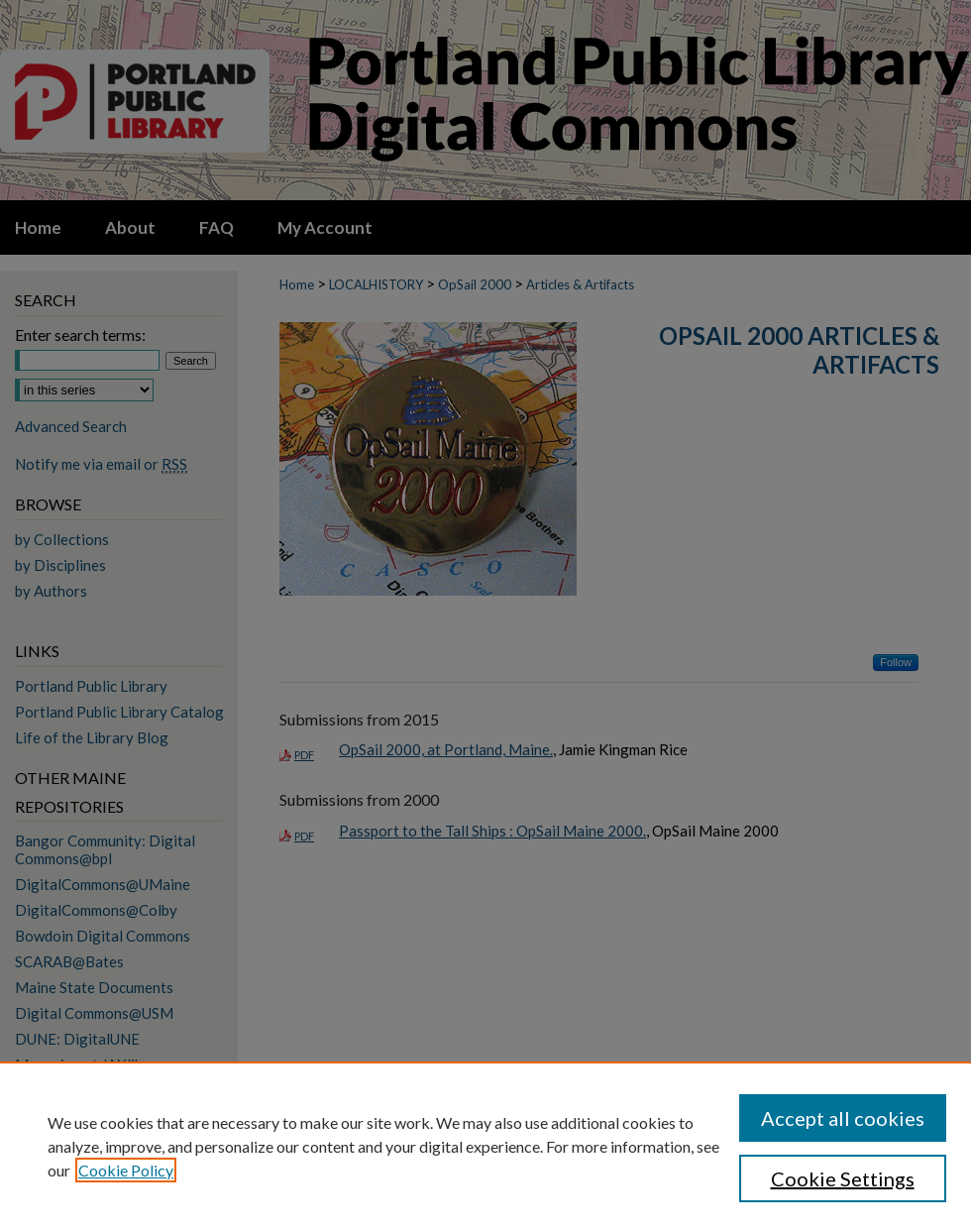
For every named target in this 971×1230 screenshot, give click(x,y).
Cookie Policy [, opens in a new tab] (125, 1170)
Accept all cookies (842, 1118)
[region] (485, 1146)
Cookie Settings (843, 1178)
